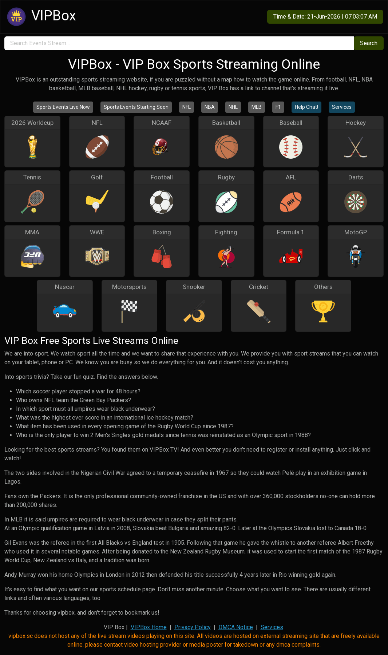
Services (342, 107)
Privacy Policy (192, 627)
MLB (257, 107)
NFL (186, 107)
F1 (278, 107)
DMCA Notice (235, 627)
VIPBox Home (149, 627)
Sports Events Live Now (63, 107)
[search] (179, 43)
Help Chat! (306, 107)
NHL (233, 107)
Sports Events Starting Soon (136, 107)
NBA (210, 107)
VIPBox (40, 16)
